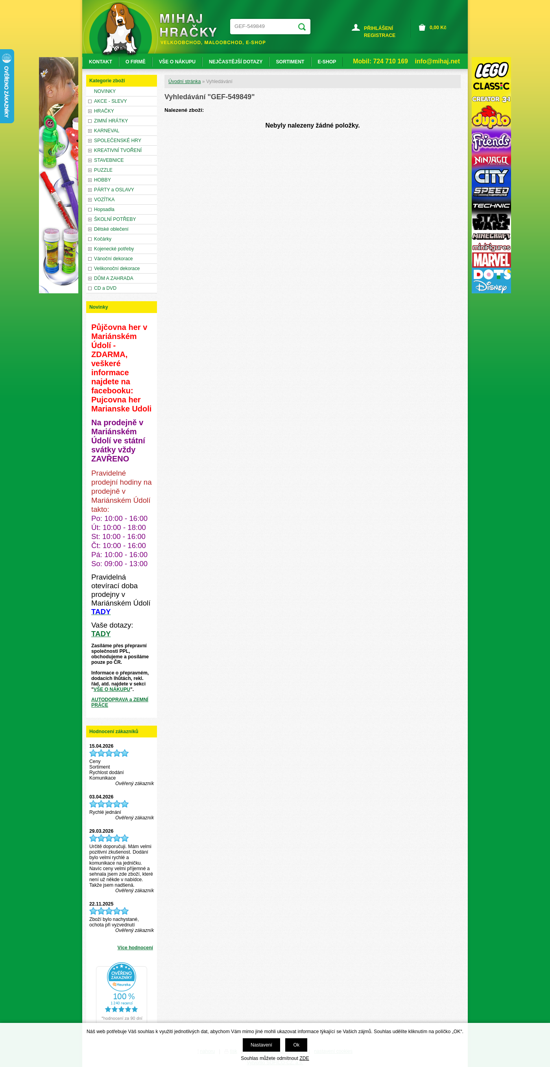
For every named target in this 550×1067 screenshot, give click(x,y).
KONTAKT (100, 62)
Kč (438, 27)
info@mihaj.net (437, 61)
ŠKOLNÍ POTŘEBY (115, 219)
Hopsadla (104, 209)
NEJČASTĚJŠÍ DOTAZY (235, 62)
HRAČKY (104, 111)
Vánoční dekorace (113, 258)
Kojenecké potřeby (114, 249)
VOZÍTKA (104, 199)
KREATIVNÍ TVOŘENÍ (118, 150)
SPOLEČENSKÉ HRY (117, 140)
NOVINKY (105, 91)
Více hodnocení (135, 947)
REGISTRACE (379, 35)
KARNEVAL (106, 130)
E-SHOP (327, 62)
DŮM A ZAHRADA (113, 278)
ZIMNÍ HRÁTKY (111, 121)
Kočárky (102, 239)
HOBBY (102, 180)
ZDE (304, 1058)
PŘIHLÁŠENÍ (378, 28)
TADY (101, 634)
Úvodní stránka (184, 81)
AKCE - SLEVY (110, 101)
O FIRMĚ (136, 62)
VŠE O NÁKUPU (112, 689)
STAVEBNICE (109, 160)
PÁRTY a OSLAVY (114, 190)
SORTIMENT (290, 62)
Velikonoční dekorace (117, 268)
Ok (296, 1045)
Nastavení (261, 1045)
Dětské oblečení (111, 229)
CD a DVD (105, 288)
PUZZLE (103, 170)
